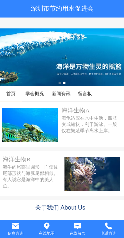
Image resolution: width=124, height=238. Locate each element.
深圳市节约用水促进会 (62, 8)
